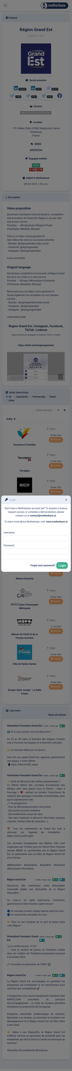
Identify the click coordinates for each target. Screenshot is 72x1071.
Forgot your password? (42, 565)
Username (9, 532)
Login (62, 565)
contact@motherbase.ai (43, 515)
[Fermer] (66, 500)
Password (9, 545)
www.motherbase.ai (57, 521)
